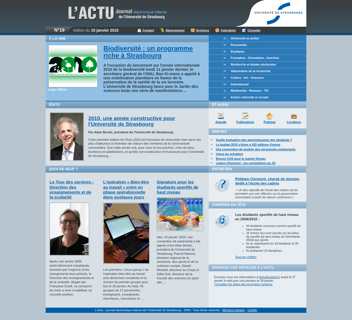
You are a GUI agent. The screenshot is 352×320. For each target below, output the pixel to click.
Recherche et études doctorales (253, 64)
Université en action (245, 38)
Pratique (269, 122)
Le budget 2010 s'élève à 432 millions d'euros (248, 144)
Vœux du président (229, 154)
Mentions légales (233, 310)
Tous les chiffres (246, 257)
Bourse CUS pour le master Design (241, 158)
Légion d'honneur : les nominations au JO (246, 163)
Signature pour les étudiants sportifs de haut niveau (177, 187)
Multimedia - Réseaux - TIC (250, 90)
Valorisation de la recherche (250, 71)
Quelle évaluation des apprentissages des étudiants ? (254, 140)
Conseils (254, 30)
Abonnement (175, 30)
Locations (294, 122)
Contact (148, 30)
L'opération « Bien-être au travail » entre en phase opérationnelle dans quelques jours (126, 189)
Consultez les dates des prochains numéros (243, 284)
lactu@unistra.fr (269, 277)
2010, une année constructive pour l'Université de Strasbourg (131, 121)
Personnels (239, 45)
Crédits (252, 310)
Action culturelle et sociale (250, 97)
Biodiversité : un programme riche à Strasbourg (148, 52)
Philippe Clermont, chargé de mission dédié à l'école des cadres (267, 181)
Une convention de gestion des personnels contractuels (255, 149)
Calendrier (228, 30)
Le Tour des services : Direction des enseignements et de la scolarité (72, 189)
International (240, 84)
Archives (202, 30)
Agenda (220, 122)
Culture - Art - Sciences (247, 77)
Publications (245, 122)
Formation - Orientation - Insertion (255, 57)
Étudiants (237, 51)
